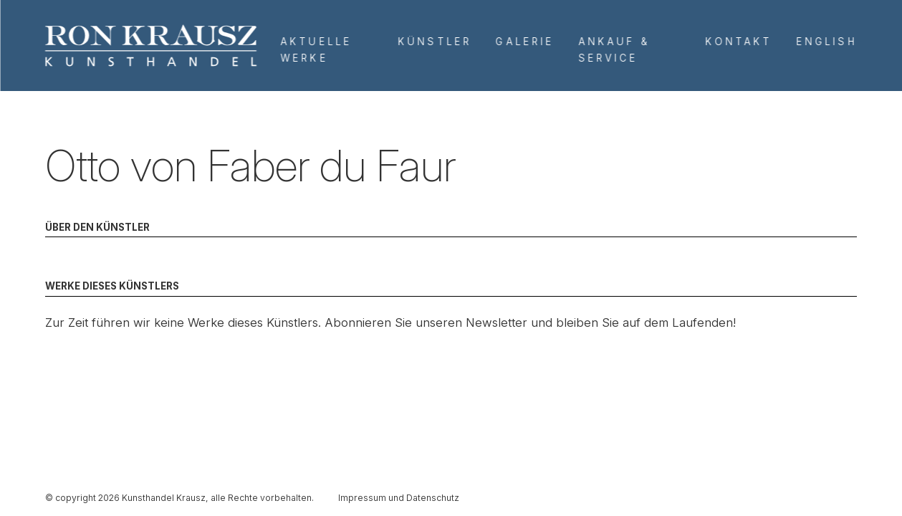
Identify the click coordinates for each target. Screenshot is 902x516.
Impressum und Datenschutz (398, 497)
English (827, 41)
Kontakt (739, 41)
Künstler (434, 41)
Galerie (525, 41)
